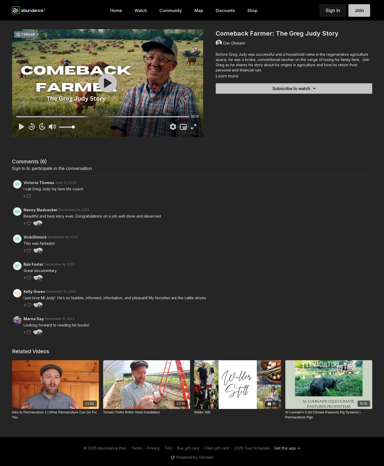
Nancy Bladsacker (41, 210)
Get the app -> (287, 448)
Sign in (333, 10)
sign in (18, 168)
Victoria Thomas (39, 182)
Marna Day (34, 319)
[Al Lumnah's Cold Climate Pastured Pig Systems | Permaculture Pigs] (328, 415)
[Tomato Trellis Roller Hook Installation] (146, 412)
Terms (136, 448)
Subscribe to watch (295, 88)
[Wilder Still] (237, 412)
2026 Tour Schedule (252, 448)
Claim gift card (216, 448)
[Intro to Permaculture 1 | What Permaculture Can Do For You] (55, 415)
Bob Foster (33, 264)
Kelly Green (34, 291)
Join (359, 10)
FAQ (168, 448)
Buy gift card (188, 448)
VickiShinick (35, 237)
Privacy (153, 448)
